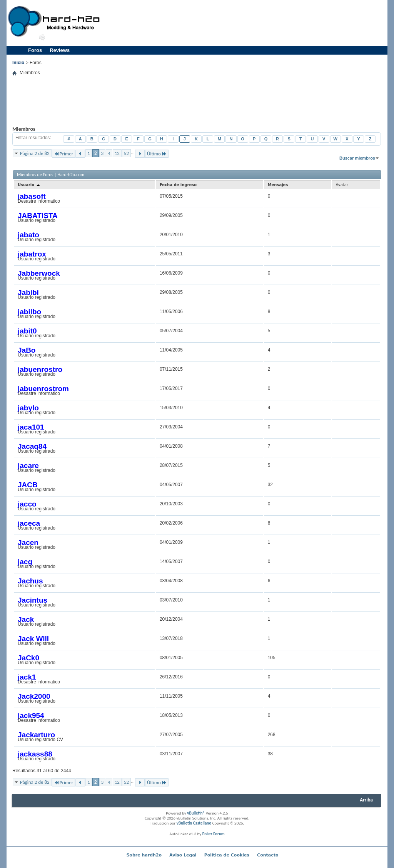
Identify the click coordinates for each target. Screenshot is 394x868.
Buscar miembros (357, 158)
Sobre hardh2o (144, 855)
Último (157, 154)
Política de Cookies (226, 855)
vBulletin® (196, 813)
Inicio (18, 62)
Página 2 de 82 (35, 153)
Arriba (366, 800)
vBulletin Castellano (194, 823)
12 (117, 153)
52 (126, 153)
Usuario (29, 185)
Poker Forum (213, 833)
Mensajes (278, 185)
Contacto (267, 855)
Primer (63, 154)
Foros (35, 50)
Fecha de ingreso (178, 185)
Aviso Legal (183, 855)
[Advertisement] (245, 23)
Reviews (60, 50)
